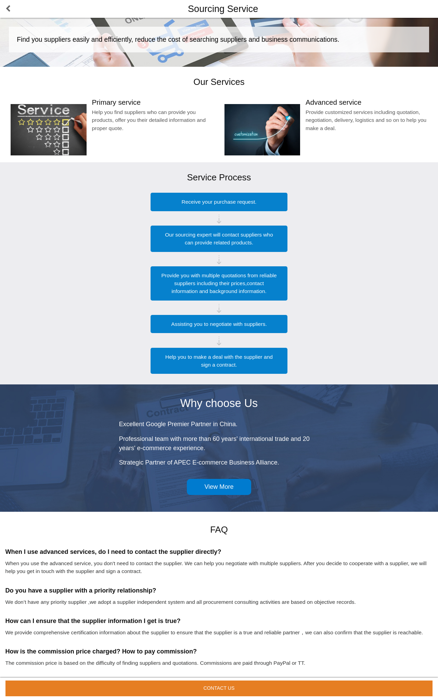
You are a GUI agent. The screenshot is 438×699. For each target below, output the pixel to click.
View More (218, 486)
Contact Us (218, 688)
